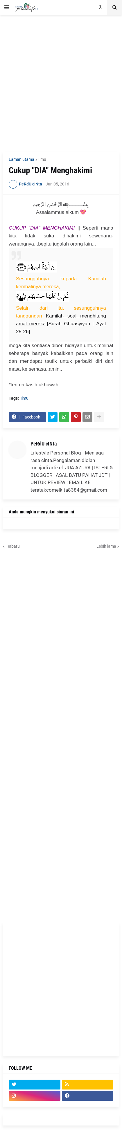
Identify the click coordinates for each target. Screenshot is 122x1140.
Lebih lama (106, 546)
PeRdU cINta (44, 444)
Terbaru (13, 546)
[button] (6, 7)
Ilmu (42, 159)
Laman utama (21, 159)
